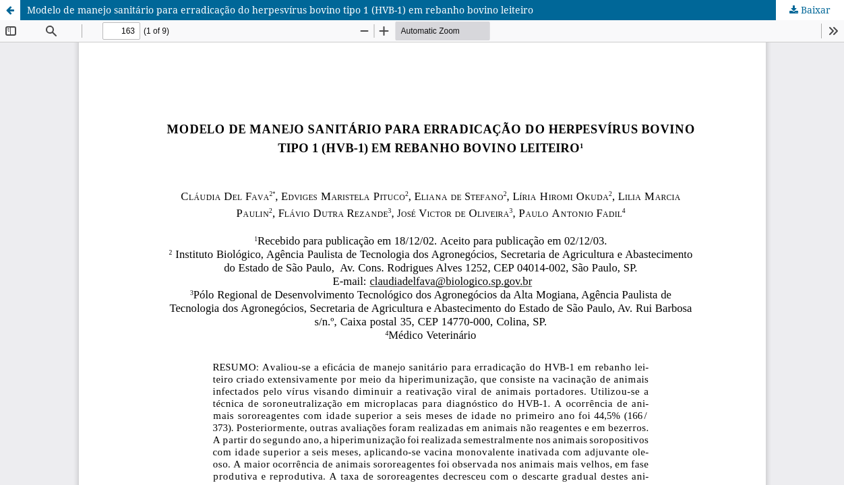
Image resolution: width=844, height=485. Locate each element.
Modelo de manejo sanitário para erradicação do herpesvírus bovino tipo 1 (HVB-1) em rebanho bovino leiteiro (280, 9)
